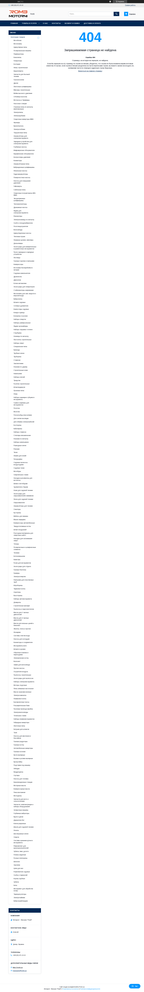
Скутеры (17, 775)
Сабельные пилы (20, 190)
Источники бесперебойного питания (23, 269)
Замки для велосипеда (22, 665)
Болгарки (17, 64)
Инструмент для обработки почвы (23, 890)
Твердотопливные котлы (22, 526)
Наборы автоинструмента (23, 599)
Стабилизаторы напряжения (24, 290)
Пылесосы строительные (22, 675)
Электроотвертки (20, 576)
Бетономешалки (19, 556)
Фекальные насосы (20, 171)
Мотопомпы (18, 44)
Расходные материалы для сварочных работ (23, 534)
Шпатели (17, 861)
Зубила (16, 882)
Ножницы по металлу (21, 336)
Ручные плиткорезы (20, 858)
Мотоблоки (17, 40)
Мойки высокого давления (23, 93)
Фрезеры (17, 122)
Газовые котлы (19, 745)
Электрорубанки (19, 116)
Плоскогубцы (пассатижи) (23, 415)
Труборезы (17, 356)
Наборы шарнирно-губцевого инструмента (24, 398)
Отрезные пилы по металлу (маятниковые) (23, 108)
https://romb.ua (18, 967)
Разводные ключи (20, 445)
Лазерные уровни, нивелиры (23, 240)
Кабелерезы (18, 428)
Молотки (17, 412)
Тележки (16, 553)
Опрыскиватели (19, 502)
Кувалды (17, 350)
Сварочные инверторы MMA (24, 119)
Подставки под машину (22, 765)
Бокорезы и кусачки (21, 316)
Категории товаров (18, 37)
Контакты (56, 23)
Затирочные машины (21, 810)
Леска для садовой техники (23, 499)
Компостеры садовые (21, 309)
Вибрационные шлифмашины (24, 167)
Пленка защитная (20, 855)
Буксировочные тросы (21, 702)
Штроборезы (18, 585)
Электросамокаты (20, 695)
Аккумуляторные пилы (21, 164)
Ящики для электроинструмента (21, 212)
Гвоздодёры (18, 459)
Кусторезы (17, 513)
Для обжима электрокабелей (24, 422)
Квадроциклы (18, 772)
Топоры (16, 544)
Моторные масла (20, 785)
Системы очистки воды (22, 635)
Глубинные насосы (20, 147)
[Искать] (116, 14)
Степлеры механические (22, 435)
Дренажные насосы (20, 207)
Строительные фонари (22, 606)
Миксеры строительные (22, 90)
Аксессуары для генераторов (24, 287)
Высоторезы (18, 595)
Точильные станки (20, 715)
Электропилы (18, 112)
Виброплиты (18, 299)
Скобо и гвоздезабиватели (23, 223)
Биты (15, 885)
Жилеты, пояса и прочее (22, 629)
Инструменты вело (20, 646)
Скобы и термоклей (20, 875)
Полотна (17, 408)
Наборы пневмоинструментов (24, 719)
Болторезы (17, 425)
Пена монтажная (19, 792)
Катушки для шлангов (21, 729)
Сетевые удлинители (21, 306)
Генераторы (18, 61)
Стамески (17, 360)
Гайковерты (18, 186)
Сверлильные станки (21, 475)
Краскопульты (18, 126)
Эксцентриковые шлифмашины (19, 199)
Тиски (15, 452)
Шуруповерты (18, 71)
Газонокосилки (19, 80)
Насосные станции (20, 103)
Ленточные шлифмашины (22, 86)
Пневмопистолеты (20, 699)
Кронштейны (18, 762)
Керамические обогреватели (24, 154)
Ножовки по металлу (21, 439)
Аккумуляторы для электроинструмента (21, 137)
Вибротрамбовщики (21, 901)
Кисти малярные (19, 755)
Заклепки (17, 865)
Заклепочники (18, 363)
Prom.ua (81, 987)
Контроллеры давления (22, 157)
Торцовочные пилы (20, 132)
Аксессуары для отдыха (22, 566)
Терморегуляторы (20, 894)
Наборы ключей (19, 377)
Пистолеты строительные (22, 339)
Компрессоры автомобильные (24, 523)
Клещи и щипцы (19, 312)
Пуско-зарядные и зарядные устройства (24, 253)
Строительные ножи (21, 370)
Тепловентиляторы (20, 204)
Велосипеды (18, 230)
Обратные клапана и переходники (21, 653)
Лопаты (16, 830)
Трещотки (17, 380)
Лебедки (16, 768)
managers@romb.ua (20, 970)
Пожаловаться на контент (70, 989)
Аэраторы (17, 592)
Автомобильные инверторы (23, 748)
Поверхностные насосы (22, 177)
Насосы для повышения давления (22, 182)
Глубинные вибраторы (21, 813)
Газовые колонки (19, 751)
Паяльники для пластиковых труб (24, 581)
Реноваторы (18, 216)
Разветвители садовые (22, 872)
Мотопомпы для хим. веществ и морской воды (25, 294)
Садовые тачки (19, 468)
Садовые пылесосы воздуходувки (21, 463)
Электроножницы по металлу (24, 219)
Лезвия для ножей (20, 456)
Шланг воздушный (20, 529)
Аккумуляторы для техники (23, 506)
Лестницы (17, 257)
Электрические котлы (21, 658)
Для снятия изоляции (21, 418)
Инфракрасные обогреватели (24, 150)
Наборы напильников (21, 442)
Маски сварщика (19, 519)
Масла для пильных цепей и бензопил (24, 624)
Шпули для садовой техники (24, 827)
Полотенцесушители (21, 226)
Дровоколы (18, 276)
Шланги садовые (19, 302)
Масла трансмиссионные (22, 692)
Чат (135, 986)
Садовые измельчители (22, 273)
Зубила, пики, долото (21, 851)
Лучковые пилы (19, 390)
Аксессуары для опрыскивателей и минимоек (24, 495)
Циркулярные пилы (20, 47)
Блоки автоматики (20, 283)
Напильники (18, 373)
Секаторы (17, 509)
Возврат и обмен (72, 23)
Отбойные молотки (20, 97)
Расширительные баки (21, 705)
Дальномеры (18, 243)
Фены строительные (21, 67)
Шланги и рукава (19, 649)
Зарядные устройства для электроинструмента (23, 142)
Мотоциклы (18, 796)
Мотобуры (17, 471)
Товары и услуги (29, 23)
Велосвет (17, 661)
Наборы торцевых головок (23, 329)
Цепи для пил (18, 868)
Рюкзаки (16, 449)
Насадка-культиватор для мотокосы (23, 479)
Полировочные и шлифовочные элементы (25, 548)
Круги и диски (18, 817)
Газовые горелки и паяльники (24, 261)
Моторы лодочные (20, 685)
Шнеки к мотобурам (20, 483)
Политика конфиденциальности (90, 989)
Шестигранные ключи (21, 834)
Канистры (17, 559)
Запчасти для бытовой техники (22, 75)
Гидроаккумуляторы (21, 174)
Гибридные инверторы (21, 722)
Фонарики (17, 632)
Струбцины (17, 333)
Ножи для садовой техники (23, 490)
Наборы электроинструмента (24, 682)
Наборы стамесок (20, 432)
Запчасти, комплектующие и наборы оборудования (23, 805)
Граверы (17, 573)
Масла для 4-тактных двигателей (21, 619)
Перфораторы (19, 54)
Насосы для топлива (21, 779)
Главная (14, 23)
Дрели (16, 83)
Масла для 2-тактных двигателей (21, 613)
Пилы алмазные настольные (24, 688)
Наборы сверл (19, 343)
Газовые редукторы (20, 741)
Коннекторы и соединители (23, 642)
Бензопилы (17, 57)
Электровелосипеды (21, 712)
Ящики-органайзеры (21, 326)
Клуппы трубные (19, 878)
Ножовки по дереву (20, 367)
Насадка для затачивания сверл (23, 539)
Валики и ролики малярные (23, 758)
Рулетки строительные (21, 384)
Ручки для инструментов (22, 563)
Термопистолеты (19, 589)
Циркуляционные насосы (22, 233)
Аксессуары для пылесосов (23, 678)
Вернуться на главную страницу (90, 71)
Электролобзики (19, 129)
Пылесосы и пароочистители (24, 609)
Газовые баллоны (20, 570)
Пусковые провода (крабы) (23, 709)
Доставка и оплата (92, 23)
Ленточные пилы (19, 726)
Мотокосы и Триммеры (22, 100)
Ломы (15, 394)
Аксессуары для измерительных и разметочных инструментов (25, 248)
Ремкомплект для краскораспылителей (21, 847)
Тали (15, 732)
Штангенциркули (19, 387)
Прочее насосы (19, 668)
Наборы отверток (20, 319)
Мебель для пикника (21, 516)
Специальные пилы (20, 346)
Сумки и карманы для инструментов (21, 404)
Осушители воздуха (21, 671)
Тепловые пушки (19, 236)
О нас (45, 23)
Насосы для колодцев (21, 639)
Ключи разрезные (20, 823)
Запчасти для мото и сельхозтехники (21, 800)
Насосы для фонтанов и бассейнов (22, 737)
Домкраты (17, 602)
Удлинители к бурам (21, 487)
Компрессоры (18, 264)
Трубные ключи (19, 353)
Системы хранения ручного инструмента (23, 841)
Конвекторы (18, 160)
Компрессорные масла (22, 789)
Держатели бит (19, 820)
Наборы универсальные (22, 323)
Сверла (16, 837)
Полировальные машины (22, 50)
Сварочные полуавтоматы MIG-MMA (25, 194)
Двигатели (17, 280)
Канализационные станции (23, 782)
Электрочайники (19, 897)
